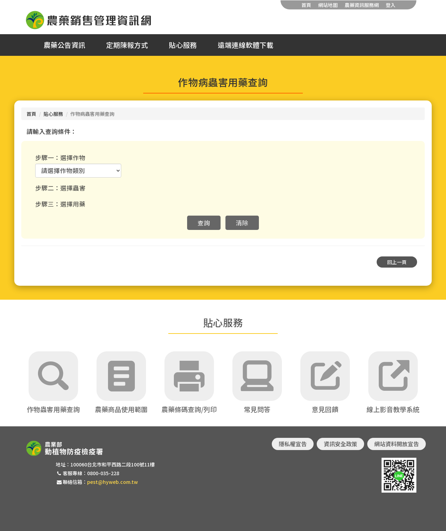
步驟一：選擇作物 (60, 157)
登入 (390, 4)
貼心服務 (183, 45)
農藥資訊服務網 (362, 4)
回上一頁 (397, 262)
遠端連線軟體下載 (246, 45)
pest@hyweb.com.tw (112, 481)
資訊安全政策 (340, 444)
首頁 (306, 4)
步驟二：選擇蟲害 (60, 188)
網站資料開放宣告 (396, 444)
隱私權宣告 (293, 444)
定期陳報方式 (127, 45)
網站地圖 (328, 4)
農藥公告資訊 (64, 45)
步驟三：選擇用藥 (60, 204)
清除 (242, 222)
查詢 (204, 222)
